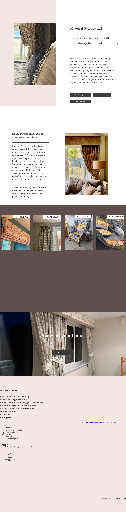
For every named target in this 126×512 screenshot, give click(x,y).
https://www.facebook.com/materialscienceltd (99, 422)
